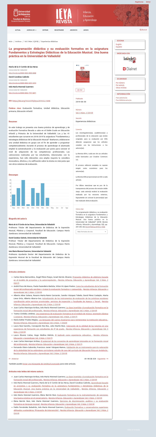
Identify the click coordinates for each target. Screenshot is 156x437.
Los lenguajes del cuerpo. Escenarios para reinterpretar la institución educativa (73, 320)
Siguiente (101, 359)
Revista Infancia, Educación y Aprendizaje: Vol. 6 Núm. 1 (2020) (40, 323)
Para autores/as (121, 98)
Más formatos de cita (85, 232)
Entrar (45, 30)
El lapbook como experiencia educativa (73, 335)
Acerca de (31, 30)
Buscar (143, 30)
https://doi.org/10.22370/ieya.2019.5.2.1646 (31, 101)
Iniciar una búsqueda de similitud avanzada (41, 364)
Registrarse (59, 30)
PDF (81, 90)
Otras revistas (121, 88)
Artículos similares (17, 272)
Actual (17, 30)
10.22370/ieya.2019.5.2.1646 (95, 227)
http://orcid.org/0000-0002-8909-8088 (22, 73)
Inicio (10, 41)
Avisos (85, 30)
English (119, 44)
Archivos (73, 30)
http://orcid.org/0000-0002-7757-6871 (22, 93)
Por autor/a (120, 85)
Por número (120, 83)
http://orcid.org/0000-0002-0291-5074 (22, 83)
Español (119, 47)
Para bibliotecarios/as (124, 100)
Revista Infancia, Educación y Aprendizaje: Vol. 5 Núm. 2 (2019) (70, 311)
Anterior (15, 359)
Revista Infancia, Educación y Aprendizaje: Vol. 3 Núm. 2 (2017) (50, 317)
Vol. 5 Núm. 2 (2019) (31, 41)
